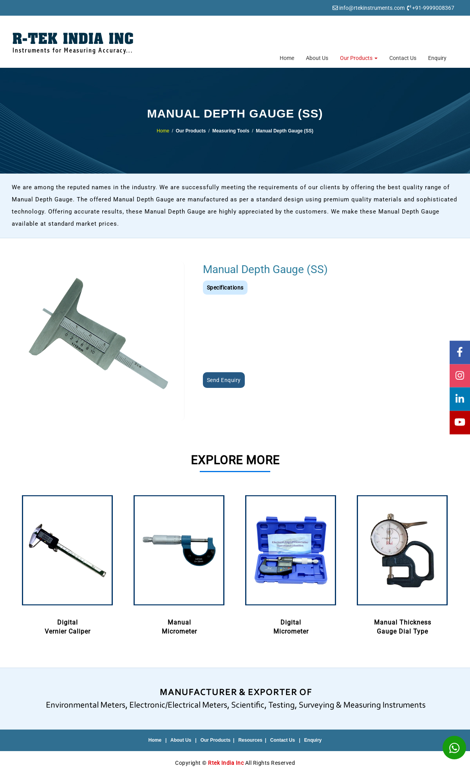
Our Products (359, 58)
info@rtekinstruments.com (372, 8)
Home (287, 58)
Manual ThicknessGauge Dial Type (402, 563)
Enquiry (437, 58)
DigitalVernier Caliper (68, 563)
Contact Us (402, 58)
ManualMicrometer (179, 563)
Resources (250, 740)
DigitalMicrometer (291, 563)
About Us (317, 58)
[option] (68, 564)
